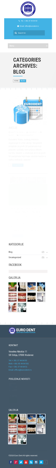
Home (16, 81)
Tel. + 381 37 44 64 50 (29, 21)
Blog (10, 252)
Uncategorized (15, 257)
